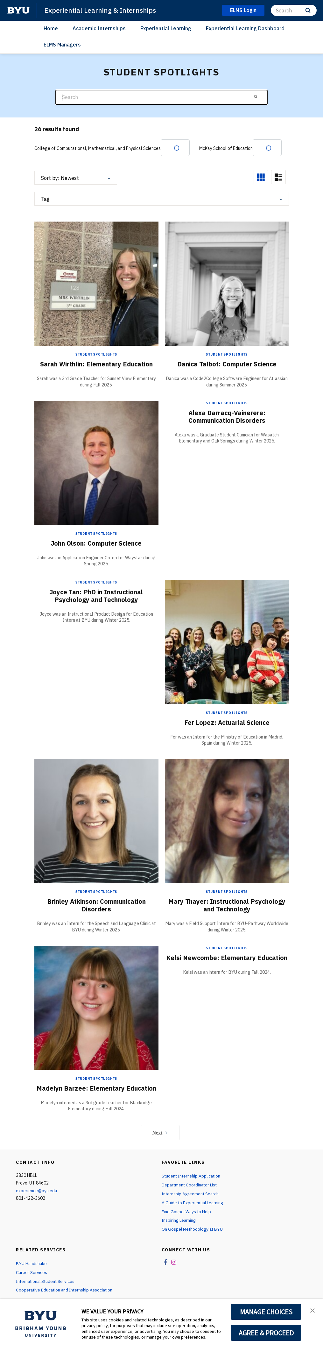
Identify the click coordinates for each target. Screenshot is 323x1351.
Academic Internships (99, 28)
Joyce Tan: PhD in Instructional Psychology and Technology (96, 596)
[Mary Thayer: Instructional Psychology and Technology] (227, 821)
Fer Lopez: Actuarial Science (226, 722)
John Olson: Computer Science (96, 543)
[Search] (294, 10)
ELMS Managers (62, 44)
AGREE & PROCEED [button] (266, 1332)
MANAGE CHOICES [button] (266, 1311)
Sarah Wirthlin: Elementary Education (96, 364)
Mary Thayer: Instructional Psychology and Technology (226, 905)
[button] (312, 1310)
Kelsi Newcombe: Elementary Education (226, 958)
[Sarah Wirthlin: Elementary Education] (96, 284)
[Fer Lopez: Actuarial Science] (227, 642)
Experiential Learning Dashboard (245, 28)
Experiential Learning (165, 28)
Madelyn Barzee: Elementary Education (96, 1088)
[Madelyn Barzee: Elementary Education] (96, 1008)
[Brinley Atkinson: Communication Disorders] (96, 821)
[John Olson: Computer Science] (96, 463)
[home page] (18, 10)
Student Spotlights (96, 355)
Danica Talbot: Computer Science (226, 364)
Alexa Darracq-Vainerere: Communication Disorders (227, 417)
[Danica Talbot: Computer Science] (227, 284)
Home (51, 28)
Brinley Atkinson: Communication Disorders (96, 905)
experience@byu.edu (36, 1191)
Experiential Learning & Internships (100, 10)
